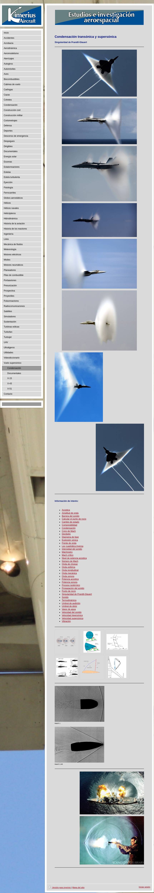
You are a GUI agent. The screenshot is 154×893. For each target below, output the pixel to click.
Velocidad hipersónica (72, 615)
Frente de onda (69, 543)
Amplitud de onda (70, 513)
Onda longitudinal (70, 570)
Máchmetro (67, 552)
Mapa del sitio (78, 887)
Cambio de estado (70, 522)
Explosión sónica (70, 540)
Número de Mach (70, 561)
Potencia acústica (70, 579)
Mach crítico (67, 555)
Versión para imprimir (59, 887)
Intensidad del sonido (72, 549)
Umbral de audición (71, 603)
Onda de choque (70, 564)
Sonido (65, 597)
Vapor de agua (69, 609)
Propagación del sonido (73, 588)
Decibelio (66, 534)
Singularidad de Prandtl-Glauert (77, 594)
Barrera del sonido (70, 516)
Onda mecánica (69, 573)
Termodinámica (69, 600)
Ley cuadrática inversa (72, 546)
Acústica (66, 510)
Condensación (69, 528)
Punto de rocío (69, 591)
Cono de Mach (69, 531)
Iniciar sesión (144, 887)
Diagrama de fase (70, 537)
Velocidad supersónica (72, 618)
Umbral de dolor (69, 606)
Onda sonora (68, 576)
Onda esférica (68, 567)
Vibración (66, 621)
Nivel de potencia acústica (74, 558)
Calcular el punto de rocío (74, 519)
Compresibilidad (69, 525)
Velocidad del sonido (71, 612)
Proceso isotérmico (71, 585)
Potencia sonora (69, 582)
